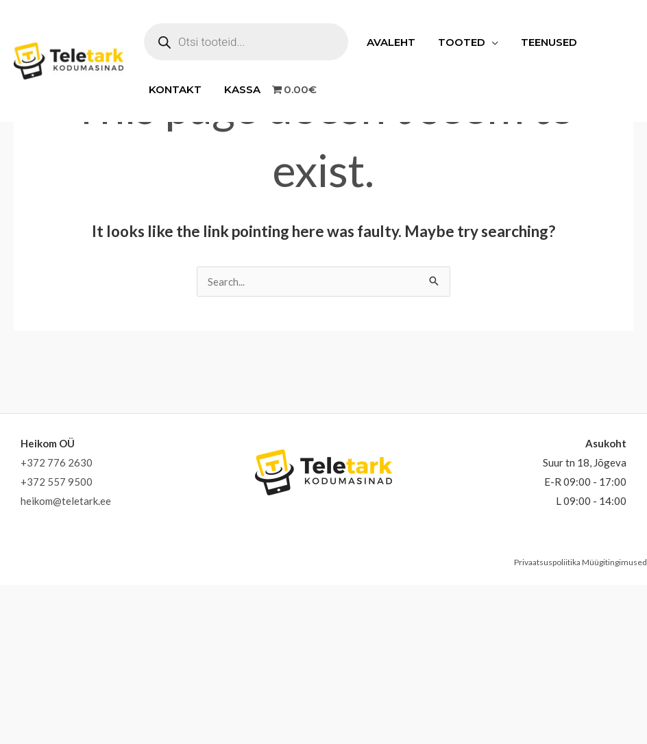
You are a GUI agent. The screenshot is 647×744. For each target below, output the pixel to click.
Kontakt (173, 89)
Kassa (239, 89)
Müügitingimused (614, 562)
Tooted (458, 42)
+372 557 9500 (57, 481)
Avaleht (389, 42)
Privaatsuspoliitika (547, 562)
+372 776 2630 (57, 462)
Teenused (543, 42)
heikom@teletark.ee (66, 501)
